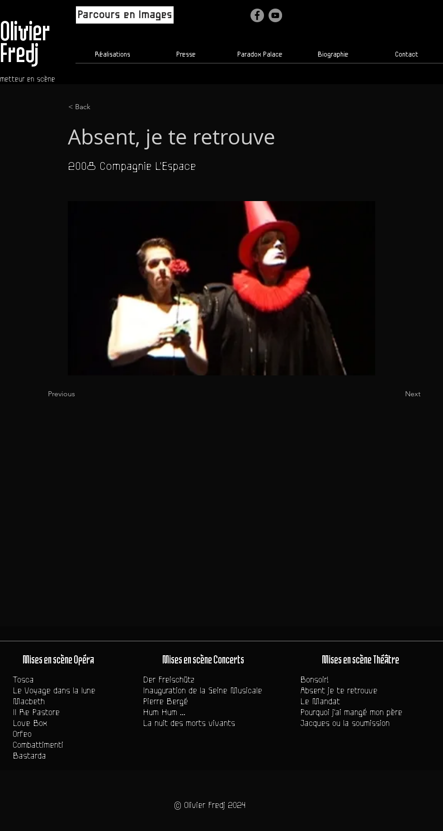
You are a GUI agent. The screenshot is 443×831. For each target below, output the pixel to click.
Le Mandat (320, 701)
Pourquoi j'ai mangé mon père (351, 712)
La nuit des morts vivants (189, 723)
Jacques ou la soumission (345, 723)
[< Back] (98, 107)
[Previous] (78, 394)
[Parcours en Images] (124, 15)
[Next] (397, 394)
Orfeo (22, 734)
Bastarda (29, 756)
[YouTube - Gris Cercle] (275, 15)
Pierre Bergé (165, 701)
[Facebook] (257, 15)
